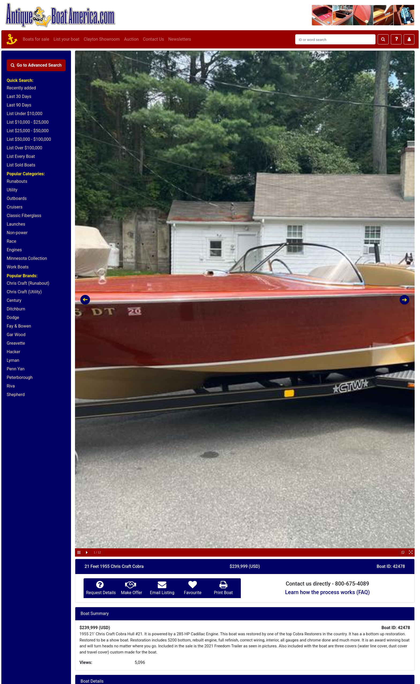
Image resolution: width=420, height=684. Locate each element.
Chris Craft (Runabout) (28, 283)
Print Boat (223, 592)
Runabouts (17, 181)
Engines (14, 249)
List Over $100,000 (24, 147)
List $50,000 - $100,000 (29, 139)
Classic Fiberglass (24, 215)
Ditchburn (16, 308)
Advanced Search (36, 65)
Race (11, 241)
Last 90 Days (19, 105)
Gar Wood (16, 334)
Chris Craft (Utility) (24, 291)
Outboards (17, 198)
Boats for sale (36, 39)
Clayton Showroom (101, 39)
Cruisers (14, 207)
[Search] (335, 39)
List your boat (67, 39)
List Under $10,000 (24, 113)
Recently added (21, 87)
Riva (11, 386)
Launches (16, 224)
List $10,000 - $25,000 (28, 122)
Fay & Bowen (19, 326)
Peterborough (20, 377)
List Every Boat (21, 156)
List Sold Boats (21, 165)
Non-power (17, 232)
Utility (12, 189)
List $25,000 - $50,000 (28, 130)
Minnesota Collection (27, 258)
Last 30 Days (19, 96)
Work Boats (18, 266)
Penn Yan (16, 368)
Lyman (13, 360)
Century (14, 300)
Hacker (13, 351)
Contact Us (153, 39)
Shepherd (16, 394)
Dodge (13, 317)
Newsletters (179, 39)
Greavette (16, 343)
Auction (131, 39)
